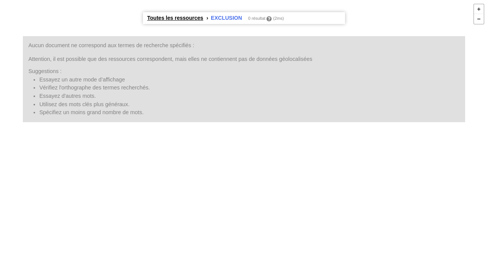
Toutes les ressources (175, 18)
